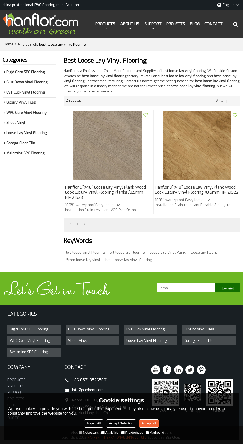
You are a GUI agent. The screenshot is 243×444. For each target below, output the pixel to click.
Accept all (149, 423)
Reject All (94, 423)
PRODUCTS (105, 24)
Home (8, 44)
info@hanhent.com (88, 390)
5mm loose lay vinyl (83, 260)
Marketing (155, 432)
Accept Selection (121, 423)
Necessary (88, 432)
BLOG (195, 24)
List (227, 101)
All (20, 44)
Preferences (132, 432)
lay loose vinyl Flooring (85, 252)
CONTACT (213, 24)
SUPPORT (153, 24)
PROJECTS (175, 24)
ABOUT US (129, 24)
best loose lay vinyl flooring (128, 260)
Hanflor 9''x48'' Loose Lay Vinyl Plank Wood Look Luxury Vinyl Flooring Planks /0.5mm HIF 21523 (105, 192)
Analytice (110, 432)
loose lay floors (204, 252)
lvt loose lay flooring (127, 252)
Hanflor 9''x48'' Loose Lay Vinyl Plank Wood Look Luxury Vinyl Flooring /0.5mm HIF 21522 (197, 190)
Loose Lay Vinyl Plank (168, 252)
